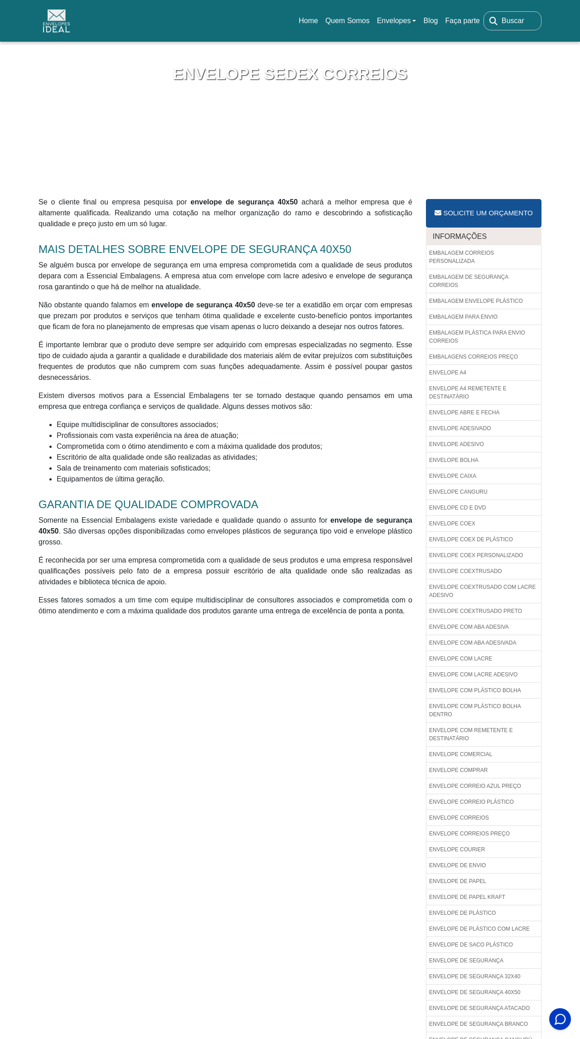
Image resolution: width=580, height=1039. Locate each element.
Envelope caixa (452, 476)
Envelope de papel (457, 881)
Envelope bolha (453, 460)
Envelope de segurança (466, 960)
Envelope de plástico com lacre (479, 929)
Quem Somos (347, 20)
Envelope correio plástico (471, 802)
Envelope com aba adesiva (469, 627)
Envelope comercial (460, 754)
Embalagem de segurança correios (468, 281)
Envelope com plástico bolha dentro (475, 710)
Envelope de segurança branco (478, 1024)
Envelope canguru (458, 492)
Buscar (513, 20)
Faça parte (462, 20)
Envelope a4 (447, 372)
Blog (430, 20)
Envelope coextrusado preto (475, 611)
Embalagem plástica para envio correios (477, 337)
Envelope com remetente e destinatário (471, 734)
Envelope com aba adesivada (473, 643)
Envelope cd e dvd (457, 508)
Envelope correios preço (469, 833)
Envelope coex (452, 523)
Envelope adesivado (460, 428)
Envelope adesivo (456, 444)
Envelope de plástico (462, 913)
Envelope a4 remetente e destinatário (468, 392)
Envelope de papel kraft (467, 897)
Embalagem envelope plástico (476, 301)
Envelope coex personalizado (476, 555)
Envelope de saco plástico (471, 945)
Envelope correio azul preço (475, 786)
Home (310, 23)
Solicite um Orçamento (483, 213)
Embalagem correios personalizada (461, 257)
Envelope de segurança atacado (479, 1008)
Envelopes (394, 20)
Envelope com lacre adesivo (473, 674)
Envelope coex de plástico (471, 539)
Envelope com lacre (460, 658)
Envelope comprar (458, 770)
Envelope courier (457, 849)
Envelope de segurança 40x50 (474, 992)
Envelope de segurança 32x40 (474, 976)
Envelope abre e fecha (464, 412)
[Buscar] (493, 20)
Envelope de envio (457, 865)
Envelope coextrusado (465, 571)
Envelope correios (459, 818)
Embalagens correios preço (473, 357)
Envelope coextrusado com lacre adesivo (482, 591)
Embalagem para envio (463, 317)
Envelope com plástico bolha (475, 690)
